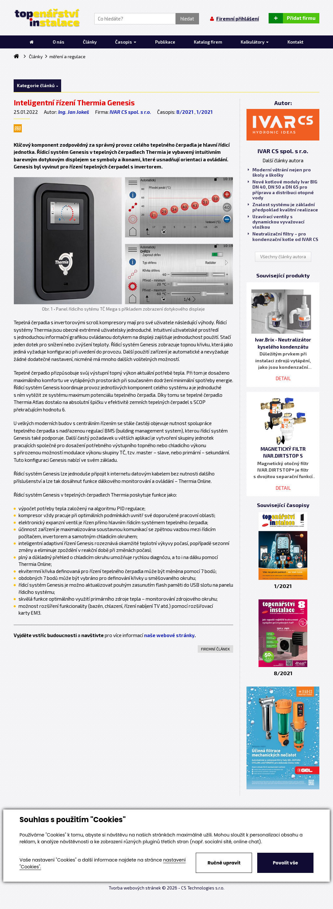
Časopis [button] (125, 42)
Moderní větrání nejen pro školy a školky (279, 172)
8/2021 (184, 112)
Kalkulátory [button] (255, 42)
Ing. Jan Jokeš (73, 112)
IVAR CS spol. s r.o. (130, 112)
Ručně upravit (223, 863)
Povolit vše (285, 863)
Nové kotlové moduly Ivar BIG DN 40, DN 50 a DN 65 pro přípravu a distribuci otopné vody (282, 189)
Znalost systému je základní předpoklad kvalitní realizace (283, 207)
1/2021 (204, 112)
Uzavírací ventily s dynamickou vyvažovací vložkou (276, 222)
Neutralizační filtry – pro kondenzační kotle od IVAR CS (283, 236)
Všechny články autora (283, 256)
